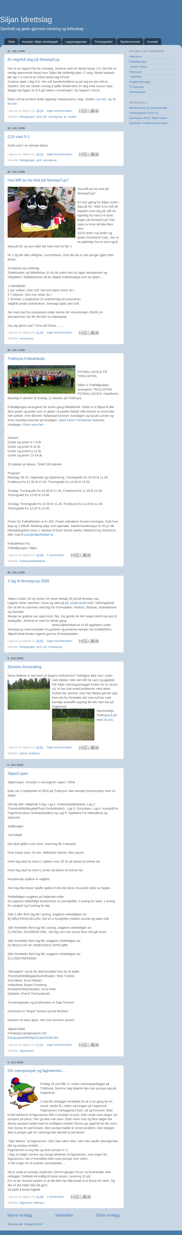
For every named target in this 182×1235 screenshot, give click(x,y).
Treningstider (103, 41)
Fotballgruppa (138, 61)
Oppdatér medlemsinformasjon (148, 123)
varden (72, 116)
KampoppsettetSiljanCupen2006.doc (33, 1037)
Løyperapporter (76, 41)
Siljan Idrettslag (26, 19)
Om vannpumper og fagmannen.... (37, 1071)
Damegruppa (137, 91)
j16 (45, 116)
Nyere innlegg (19, 1215)
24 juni (108, 719)
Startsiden (64, 1215)
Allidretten (135, 56)
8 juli (113, 715)
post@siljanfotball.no (38, 534)
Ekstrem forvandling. (25, 667)
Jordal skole (78, 603)
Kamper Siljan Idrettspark (40, 41)
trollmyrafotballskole (32, 561)
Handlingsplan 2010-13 (144, 112)
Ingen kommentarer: (60, 110)
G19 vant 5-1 (19, 137)
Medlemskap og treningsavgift (148, 107)
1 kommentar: (56, 555)
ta (65, 116)
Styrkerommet (130, 41)
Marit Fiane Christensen (76, 420)
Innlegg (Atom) (33, 1224)
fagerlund (26, 1202)
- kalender (135, 76)
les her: (13, 103)
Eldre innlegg (108, 1215)
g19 (39, 116)
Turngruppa (136, 86)
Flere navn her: (33, 424)
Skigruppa (135, 71)
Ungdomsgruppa (139, 81)
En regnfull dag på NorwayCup (33, 59)
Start (11, 41)
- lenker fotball (138, 66)
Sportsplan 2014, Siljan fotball (148, 118)
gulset (23, 753)
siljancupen (27, 1050)
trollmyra (34, 753)
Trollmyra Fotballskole (26, 359)
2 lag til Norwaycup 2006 (28, 581)
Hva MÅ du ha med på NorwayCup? (38, 180)
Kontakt (152, 41)
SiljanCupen (18, 773)
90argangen (27, 116)
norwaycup (55, 116)
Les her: (101, 99)
